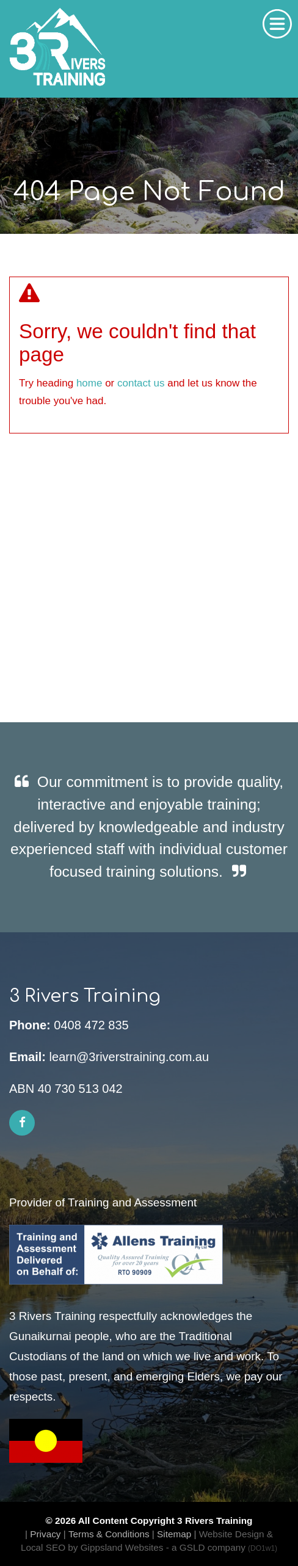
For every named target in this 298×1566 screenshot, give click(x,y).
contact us (141, 383)
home (89, 383)
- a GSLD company (221, 1547)
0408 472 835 (91, 1025)
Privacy (45, 1534)
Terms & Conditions (109, 1534)
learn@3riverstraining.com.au (129, 1057)
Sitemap (174, 1534)
